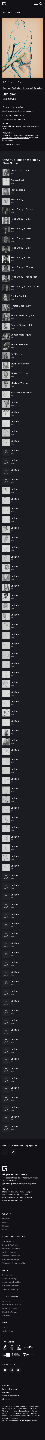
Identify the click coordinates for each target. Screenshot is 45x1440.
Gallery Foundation (10, 1308)
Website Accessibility (11, 1396)
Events (5, 1222)
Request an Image (10, 1259)
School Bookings (9, 1278)
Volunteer (6, 1315)
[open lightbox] (22, 50)
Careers (6, 1301)
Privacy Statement (10, 1389)
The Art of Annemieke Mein (14, 1263)
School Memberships (11, 1282)
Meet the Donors (9, 1312)
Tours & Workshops (10, 1289)
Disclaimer (6, 1392)
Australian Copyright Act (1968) (15, 137)
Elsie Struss (9, 98)
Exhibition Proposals (11, 1248)
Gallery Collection (10, 1252)
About (5, 1327)
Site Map (6, 1399)
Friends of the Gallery (11, 1305)
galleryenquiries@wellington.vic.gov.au (19, 1183)
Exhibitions (7, 1218)
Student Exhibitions (10, 1285)
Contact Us (7, 1385)
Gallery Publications (11, 1256)
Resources (7, 1275)
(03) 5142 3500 (9, 1180)
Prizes (5, 1229)
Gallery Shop (8, 1331)
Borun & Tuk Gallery (10, 1245)
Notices (5, 1226)
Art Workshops (8, 1241)
